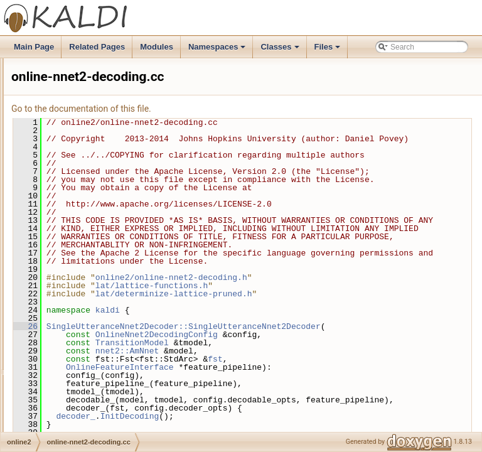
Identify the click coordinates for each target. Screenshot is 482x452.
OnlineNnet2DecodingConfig (313, 408)
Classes (280, 50)
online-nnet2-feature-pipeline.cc (104, 279)
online (51, 58)
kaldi (264, 375)
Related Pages (97, 46)
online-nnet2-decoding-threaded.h (107, 238)
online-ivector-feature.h (90, 210)
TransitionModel (289, 416)
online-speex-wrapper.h (90, 376)
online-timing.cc (77, 389)
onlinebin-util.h (75, 431)
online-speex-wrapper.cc (92, 362)
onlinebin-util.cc (77, 417)
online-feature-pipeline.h (91, 127)
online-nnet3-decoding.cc (93, 307)
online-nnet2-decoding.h (91, 265)
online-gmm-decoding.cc (92, 168)
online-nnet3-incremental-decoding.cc (114, 334)
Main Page (34, 46)
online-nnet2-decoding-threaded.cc (109, 224)
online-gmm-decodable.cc (94, 141)
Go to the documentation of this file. (238, 109)
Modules (156, 46)
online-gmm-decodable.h (92, 155)
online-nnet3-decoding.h (91, 320)
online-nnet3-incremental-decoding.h (112, 348)
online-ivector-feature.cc (91, 196)
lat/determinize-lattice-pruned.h (330, 359)
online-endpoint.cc (81, 86)
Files (328, 50)
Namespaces (218, 50)
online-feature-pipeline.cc (93, 113)
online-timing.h (75, 403)
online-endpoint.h (80, 99)
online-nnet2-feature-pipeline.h (102, 293)
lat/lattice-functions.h (308, 351)
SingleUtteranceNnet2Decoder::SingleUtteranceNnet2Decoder (335, 396)
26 (182, 391)
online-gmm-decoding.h (90, 182)
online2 (53, 72)
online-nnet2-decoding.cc (93, 251)
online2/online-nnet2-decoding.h (328, 342)
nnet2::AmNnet (284, 424)
